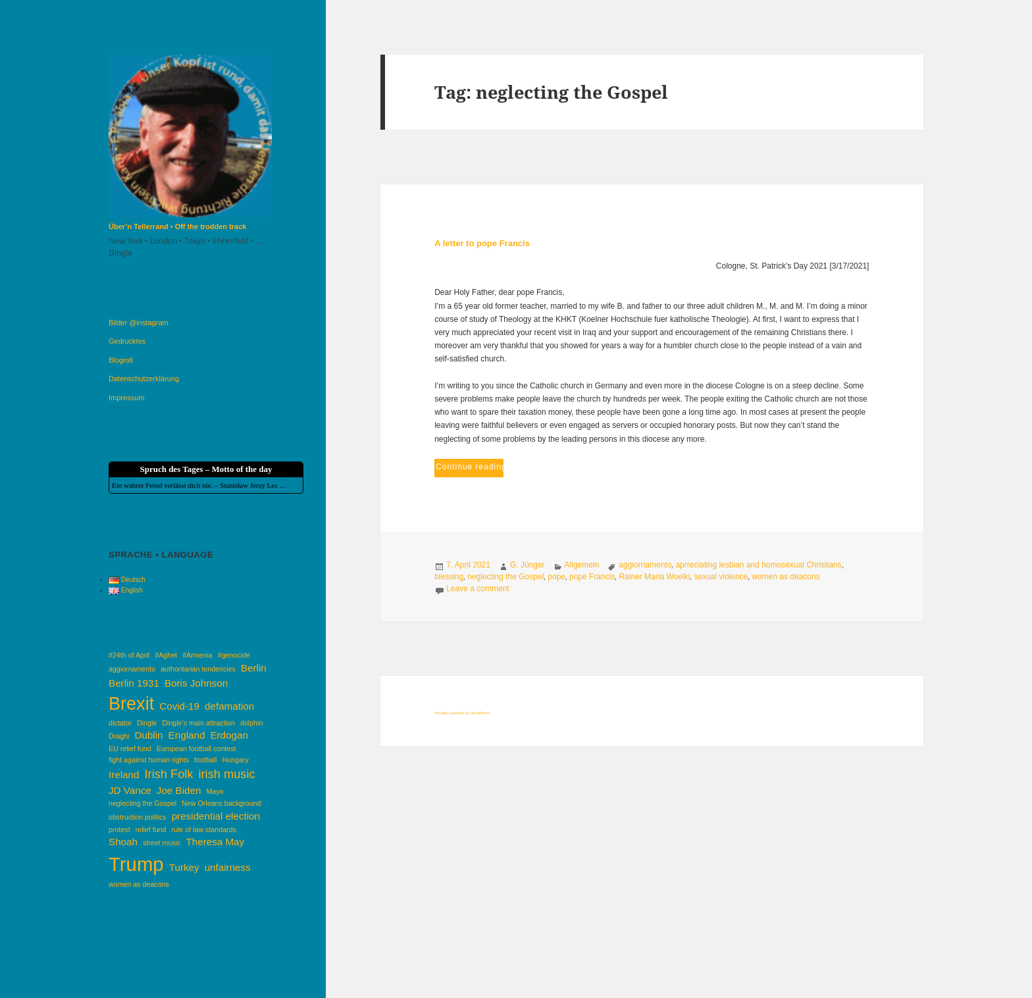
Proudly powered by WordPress (462, 713)
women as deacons (785, 576)
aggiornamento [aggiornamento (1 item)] (132, 669)
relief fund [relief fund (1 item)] (151, 829)
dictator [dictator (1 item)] (120, 723)
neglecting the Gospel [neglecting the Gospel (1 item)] (142, 803)
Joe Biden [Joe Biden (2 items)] (179, 790)
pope (556, 576)
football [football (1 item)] (205, 760)
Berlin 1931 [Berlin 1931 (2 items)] (134, 683)
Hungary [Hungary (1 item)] (235, 760)
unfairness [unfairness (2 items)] (228, 867)
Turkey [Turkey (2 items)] (184, 867)
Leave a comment (477, 588)
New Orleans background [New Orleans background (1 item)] (221, 803)
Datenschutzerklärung (144, 378)
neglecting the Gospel (505, 576)
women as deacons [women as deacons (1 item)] (139, 884)
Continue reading (469, 465)
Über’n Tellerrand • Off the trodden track (177, 226)
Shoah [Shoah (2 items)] (123, 841)
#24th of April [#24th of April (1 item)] (129, 655)
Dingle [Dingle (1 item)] (147, 723)
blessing (448, 576)
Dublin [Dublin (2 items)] (148, 735)
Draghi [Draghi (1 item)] (119, 736)
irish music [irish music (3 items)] (227, 774)
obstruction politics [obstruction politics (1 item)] (138, 817)
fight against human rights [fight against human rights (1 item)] (149, 760)
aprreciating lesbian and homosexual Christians (758, 564)
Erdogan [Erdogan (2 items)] (228, 735)
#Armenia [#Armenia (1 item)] (197, 655)
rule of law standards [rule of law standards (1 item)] (204, 829)
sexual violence (721, 576)
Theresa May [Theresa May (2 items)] (215, 841)
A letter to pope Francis (482, 243)
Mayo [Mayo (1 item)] (214, 791)
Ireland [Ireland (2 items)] (124, 774)
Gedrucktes (127, 341)
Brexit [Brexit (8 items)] (131, 704)
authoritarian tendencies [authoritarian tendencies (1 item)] (198, 669)
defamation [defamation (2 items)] (229, 706)
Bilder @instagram (138, 323)
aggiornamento (645, 564)
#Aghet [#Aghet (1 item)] (166, 655)
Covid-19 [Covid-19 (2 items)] (179, 706)
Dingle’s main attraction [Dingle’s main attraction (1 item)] (198, 723)
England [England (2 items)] (186, 735)
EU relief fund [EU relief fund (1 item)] (130, 748)
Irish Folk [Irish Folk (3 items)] (169, 774)
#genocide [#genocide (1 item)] (234, 655)
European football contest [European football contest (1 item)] (196, 748)
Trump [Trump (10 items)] (136, 864)
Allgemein (582, 564)
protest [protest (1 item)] (119, 829)
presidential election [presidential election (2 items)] (216, 816)
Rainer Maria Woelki (654, 576)
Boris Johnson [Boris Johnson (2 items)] (196, 683)
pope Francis (592, 576)
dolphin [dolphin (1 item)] (251, 723)
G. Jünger (527, 564)
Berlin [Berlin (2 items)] (254, 667)
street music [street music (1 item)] (161, 843)
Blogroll (121, 360)
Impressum (126, 398)
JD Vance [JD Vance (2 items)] (130, 790)
